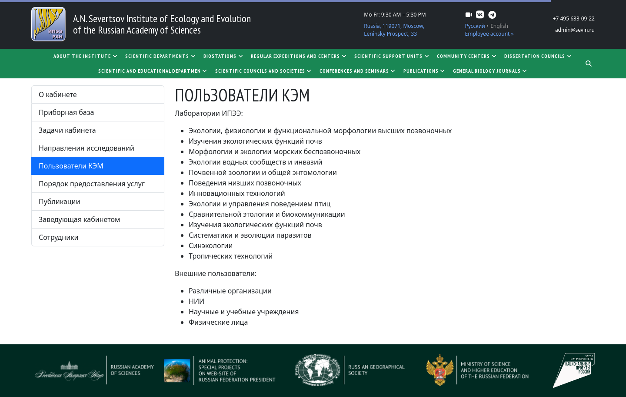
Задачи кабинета (67, 130)
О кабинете (58, 94)
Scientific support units (392, 56)
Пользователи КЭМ (71, 166)
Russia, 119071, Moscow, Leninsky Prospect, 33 (394, 29)
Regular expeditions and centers (299, 56)
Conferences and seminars (358, 70)
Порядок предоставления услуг (92, 183)
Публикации (59, 201)
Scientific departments (160, 56)
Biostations (223, 56)
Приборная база (66, 112)
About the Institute (85, 56)
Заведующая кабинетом (79, 219)
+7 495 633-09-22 (574, 18)
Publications (424, 70)
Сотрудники (59, 237)
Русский (475, 26)
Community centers (467, 56)
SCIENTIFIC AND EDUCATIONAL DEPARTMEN (153, 70)
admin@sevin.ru (575, 30)
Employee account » (489, 33)
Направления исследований (86, 148)
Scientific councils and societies (264, 70)
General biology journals (490, 70)
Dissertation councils (538, 56)
